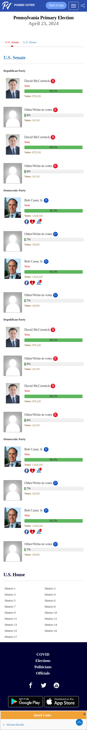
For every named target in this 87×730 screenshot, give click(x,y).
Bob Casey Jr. (33, 200)
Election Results (15, 724)
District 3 (10, 594)
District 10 (51, 612)
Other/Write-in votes (38, 109)
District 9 (10, 612)
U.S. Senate (12, 42)
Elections (42, 660)
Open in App (56, 5)
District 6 (50, 600)
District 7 (10, 606)
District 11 (11, 618)
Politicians (42, 667)
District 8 (50, 606)
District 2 (50, 588)
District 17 (11, 636)
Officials (43, 673)
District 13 (11, 624)
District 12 (51, 618)
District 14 (51, 624)
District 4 (50, 594)
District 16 (51, 630)
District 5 (10, 600)
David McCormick (37, 81)
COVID (42, 654)
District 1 (10, 588)
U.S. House (30, 42)
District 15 (11, 630)
